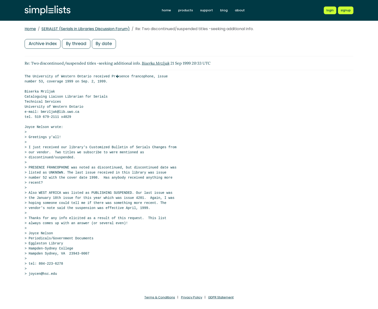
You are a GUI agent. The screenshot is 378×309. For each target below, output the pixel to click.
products (185, 10)
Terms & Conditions (159, 297)
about (240, 10)
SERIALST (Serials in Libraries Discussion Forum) (85, 29)
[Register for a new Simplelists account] (345, 10)
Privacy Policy (191, 297)
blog (224, 10)
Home (30, 29)
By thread (77, 44)
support (206, 10)
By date (105, 44)
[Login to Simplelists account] (330, 10)
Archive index (43, 44)
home (166, 10)
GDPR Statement (221, 297)
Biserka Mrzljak (155, 63)
